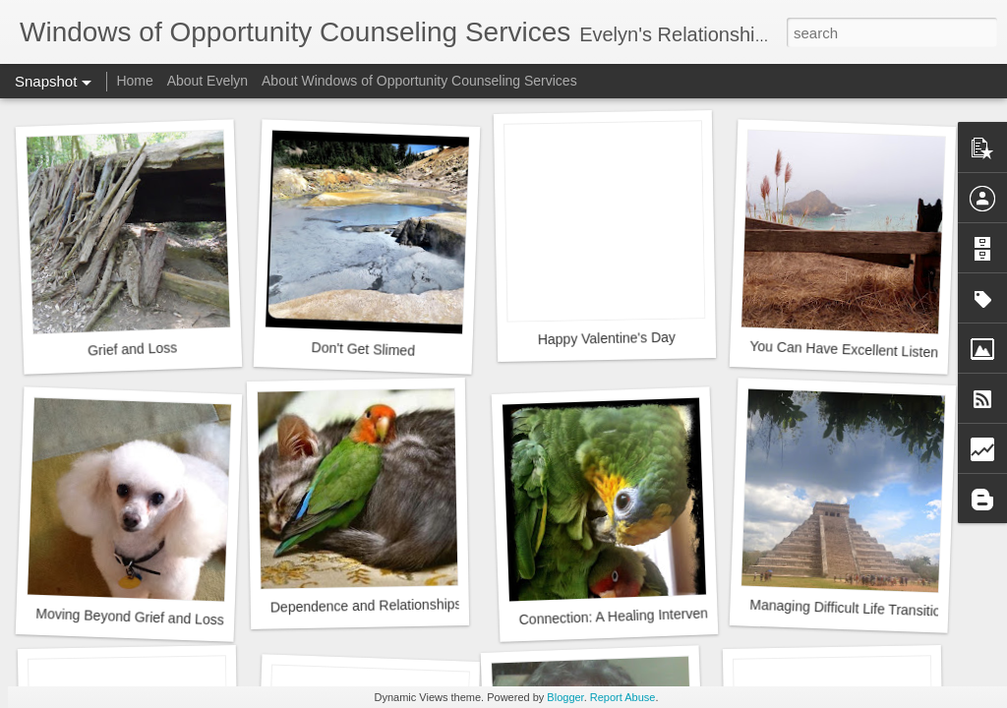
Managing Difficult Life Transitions (852, 608)
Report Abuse (623, 697)
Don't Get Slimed (363, 349)
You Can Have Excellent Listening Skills (870, 350)
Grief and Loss (133, 348)
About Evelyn (208, 80)
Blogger (565, 697)
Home (134, 80)
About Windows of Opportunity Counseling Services (419, 80)
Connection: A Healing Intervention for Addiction (663, 614)
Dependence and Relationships (366, 605)
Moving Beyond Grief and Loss (129, 617)
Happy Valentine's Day (607, 338)
